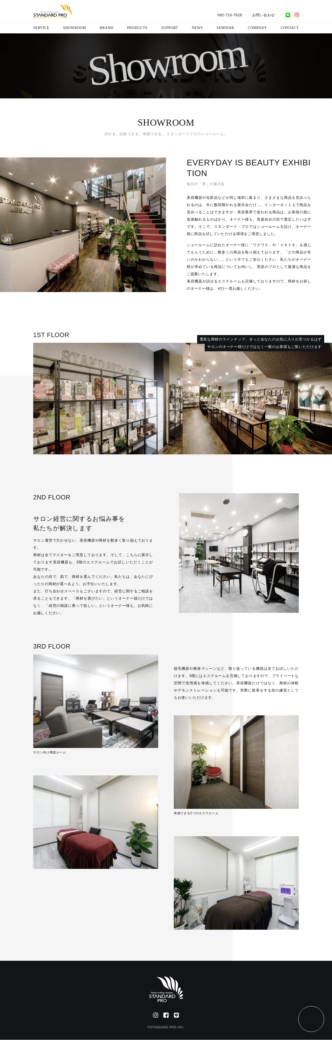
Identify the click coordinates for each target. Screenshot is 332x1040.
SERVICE (41, 28)
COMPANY (257, 28)
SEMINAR (225, 28)
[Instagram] (296, 15)
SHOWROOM (74, 28)
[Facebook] (166, 1015)
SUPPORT (169, 28)
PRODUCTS (137, 28)
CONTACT (290, 28)
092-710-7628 (229, 15)
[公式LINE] (288, 15)
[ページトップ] (311, 1019)
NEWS (197, 28)
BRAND (107, 28)
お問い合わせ (263, 15)
